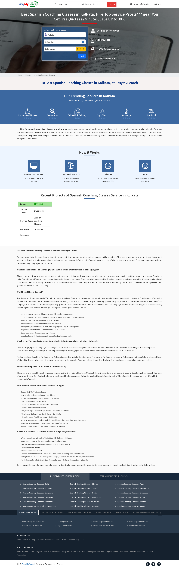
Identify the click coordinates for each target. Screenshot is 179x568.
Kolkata (28, 75)
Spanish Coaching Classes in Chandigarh (84, 497)
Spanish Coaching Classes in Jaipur (82, 488)
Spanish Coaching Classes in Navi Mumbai (132, 488)
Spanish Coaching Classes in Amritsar (130, 502)
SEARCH (112, 4)
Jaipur (46, 552)
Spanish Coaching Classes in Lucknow (83, 506)
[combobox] (67, 4)
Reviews (40, 539)
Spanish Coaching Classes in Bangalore (36, 493)
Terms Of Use (61, 539)
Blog (33, 539)
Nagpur (109, 552)
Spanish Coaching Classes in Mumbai (82, 484)
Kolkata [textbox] (51, 35)
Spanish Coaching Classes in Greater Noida (38, 506)
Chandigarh (91, 552)
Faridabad (81, 552)
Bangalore (66, 552)
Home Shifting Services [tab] (146, 512)
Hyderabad (124, 552)
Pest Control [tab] (103, 512)
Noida (73, 552)
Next (82, 56)
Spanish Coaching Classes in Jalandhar (36, 502)
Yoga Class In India (63, 525)
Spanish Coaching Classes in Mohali (130, 497)
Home (134, 4)
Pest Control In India (136, 525)
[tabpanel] (89, 507)
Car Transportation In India (138, 521)
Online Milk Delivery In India (102, 525)
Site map (71, 539)
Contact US (49, 539)
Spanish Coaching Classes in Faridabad (36, 497)
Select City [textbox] (62, 4)
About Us (26, 539)
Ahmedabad (21, 555)
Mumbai (25, 552)
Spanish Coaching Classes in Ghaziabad (131, 493)
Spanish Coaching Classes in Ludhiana (83, 502)
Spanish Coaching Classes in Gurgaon (36, 488)
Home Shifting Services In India (32, 521)
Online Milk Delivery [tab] (52, 512)
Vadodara (141, 552)
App (158, 4)
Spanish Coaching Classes (45, 75)
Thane (115, 552)
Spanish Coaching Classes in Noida (82, 493)
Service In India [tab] (27, 512)
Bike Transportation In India (102, 521)
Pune (32, 552)
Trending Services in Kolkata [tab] (114, 476)
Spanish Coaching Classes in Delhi (34, 484)
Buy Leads (80, 539)
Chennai (150, 552)
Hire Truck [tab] (122, 512)
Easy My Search (28, 564)
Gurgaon (39, 552)
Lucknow (100, 552)
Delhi (19, 552)
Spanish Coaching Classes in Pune (129, 484)
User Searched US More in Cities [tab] (65, 476)
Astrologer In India (63, 521)
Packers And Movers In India (31, 525)
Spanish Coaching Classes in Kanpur (130, 506)
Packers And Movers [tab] (79, 512)
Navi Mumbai (55, 552)
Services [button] (145, 4)
